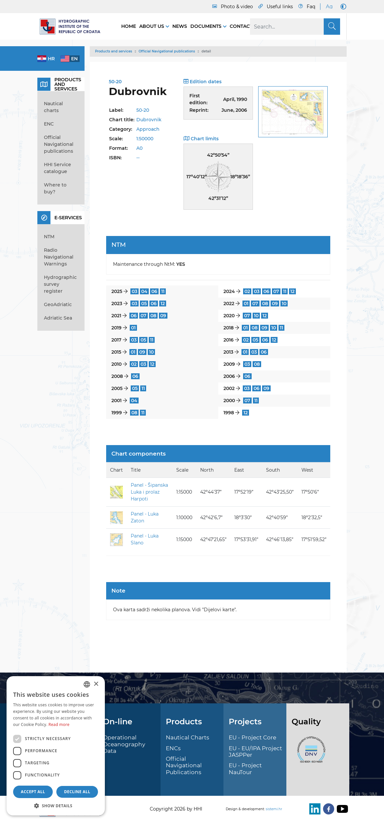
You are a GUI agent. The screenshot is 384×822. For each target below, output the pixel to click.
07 (276, 291)
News (179, 26)
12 (292, 291)
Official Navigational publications (167, 51)
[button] (55, 805)
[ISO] (310, 753)
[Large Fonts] (329, 6)
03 (134, 291)
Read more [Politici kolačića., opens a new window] (58, 724)
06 (154, 291)
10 (284, 303)
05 (144, 303)
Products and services (113, 51)
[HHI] (72, 26)
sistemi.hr (274, 809)
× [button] (95, 684)
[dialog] (56, 745)
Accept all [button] (33, 791)
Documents (206, 26)
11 (162, 291)
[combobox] (87, 684)
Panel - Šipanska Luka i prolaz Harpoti (149, 492)
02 (247, 291)
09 (275, 303)
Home (128, 26)
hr (51, 59)
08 (265, 303)
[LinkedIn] (313, 809)
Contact (241, 26)
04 (144, 291)
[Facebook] (327, 809)
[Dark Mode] (342, 6)
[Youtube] (341, 809)
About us (152, 26)
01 (246, 303)
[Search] (295, 26)
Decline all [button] (77, 791)
